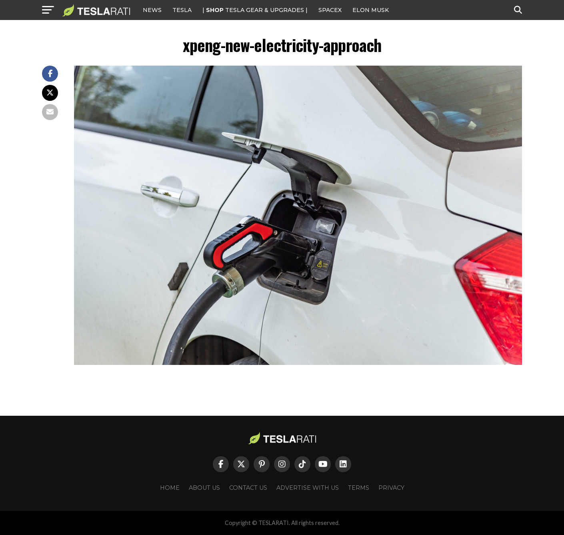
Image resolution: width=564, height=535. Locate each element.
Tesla (182, 10)
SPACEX (330, 10)
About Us (204, 487)
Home (170, 487)
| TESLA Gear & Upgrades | (255, 10)
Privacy (391, 487)
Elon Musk (370, 10)
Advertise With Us (307, 487)
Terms (358, 487)
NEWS (152, 10)
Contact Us (248, 487)
